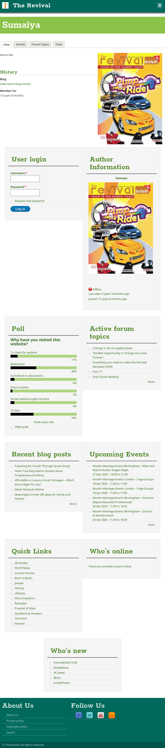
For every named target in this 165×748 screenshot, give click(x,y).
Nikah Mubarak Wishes (29, 489)
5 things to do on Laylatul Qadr (112, 348)
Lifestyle (20, 593)
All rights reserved (32, 745)
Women (20, 623)
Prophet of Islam (25, 608)
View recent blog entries (15, 84)
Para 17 (97, 371)
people (19, 583)
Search (10, 732)
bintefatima (61, 668)
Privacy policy (15, 721)
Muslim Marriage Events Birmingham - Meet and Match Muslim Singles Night (123, 468)
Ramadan (21, 603)
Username (19, 173)
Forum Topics (40, 44)
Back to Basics (23, 578)
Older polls (21, 427)
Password (18, 187)
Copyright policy (17, 726)
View (7, 44)
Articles (20, 44)
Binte (57, 678)
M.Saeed (59, 672)
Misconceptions (25, 598)
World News (22, 568)
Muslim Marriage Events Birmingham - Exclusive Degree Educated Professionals (123, 500)
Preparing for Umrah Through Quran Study (42, 466)
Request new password (29, 201)
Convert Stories (24, 573)
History (19, 588)
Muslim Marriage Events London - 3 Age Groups (123, 479)
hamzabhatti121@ (65, 662)
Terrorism (21, 618)
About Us (12, 715)
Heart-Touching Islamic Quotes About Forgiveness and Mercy (39, 473)
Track (58, 44)
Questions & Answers (28, 613)
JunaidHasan (62, 683)
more (151, 525)
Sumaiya (121, 178)
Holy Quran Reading (106, 377)
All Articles (21, 563)
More (151, 382)
